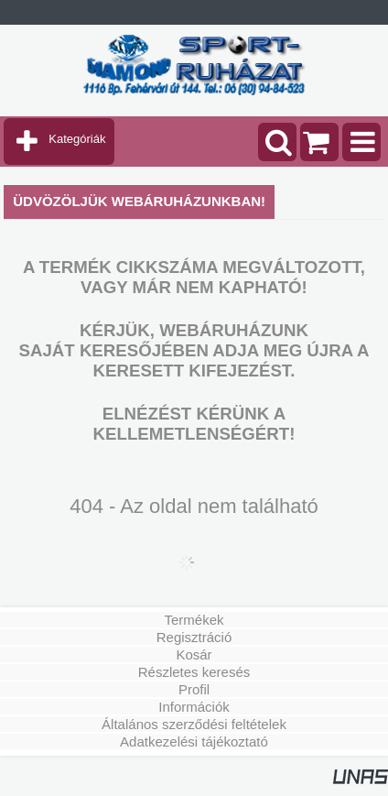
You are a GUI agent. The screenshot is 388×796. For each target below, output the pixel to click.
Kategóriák (76, 139)
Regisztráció (194, 637)
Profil (194, 689)
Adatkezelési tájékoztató (194, 741)
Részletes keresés (194, 672)
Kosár (193, 654)
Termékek (193, 619)
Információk (194, 706)
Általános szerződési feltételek (194, 724)
